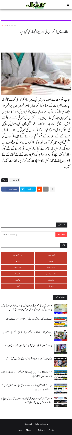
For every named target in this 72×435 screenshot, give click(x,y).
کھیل (18, 286)
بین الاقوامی (17, 255)
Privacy (41, 430)
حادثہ (18, 261)
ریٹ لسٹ (51, 267)
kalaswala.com (41, 424)
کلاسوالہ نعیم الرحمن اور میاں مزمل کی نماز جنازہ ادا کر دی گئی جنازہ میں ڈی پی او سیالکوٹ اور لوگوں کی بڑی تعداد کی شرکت (26, 401)
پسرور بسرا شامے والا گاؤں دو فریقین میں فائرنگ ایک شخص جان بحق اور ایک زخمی (26, 334)
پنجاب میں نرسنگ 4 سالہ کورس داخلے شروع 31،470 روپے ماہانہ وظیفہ (29, 319)
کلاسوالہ (50, 286)
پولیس (17, 280)
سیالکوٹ (17, 267)
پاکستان (51, 280)
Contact (52, 430)
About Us (30, 430)
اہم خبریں (12, 25)
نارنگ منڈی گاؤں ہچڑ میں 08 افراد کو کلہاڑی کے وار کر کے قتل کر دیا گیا (29, 359)
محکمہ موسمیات (51, 273)
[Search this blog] (28, 234)
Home (3, 25)
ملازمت (18, 273)
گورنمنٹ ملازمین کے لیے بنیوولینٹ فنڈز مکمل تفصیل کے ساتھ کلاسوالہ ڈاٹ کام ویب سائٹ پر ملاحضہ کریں (26, 374)
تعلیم (51, 261)
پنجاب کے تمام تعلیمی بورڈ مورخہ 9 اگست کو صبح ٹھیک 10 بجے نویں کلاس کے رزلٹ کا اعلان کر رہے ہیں (26, 387)
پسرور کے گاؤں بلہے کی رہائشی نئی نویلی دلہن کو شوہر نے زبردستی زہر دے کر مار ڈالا (26, 348)
